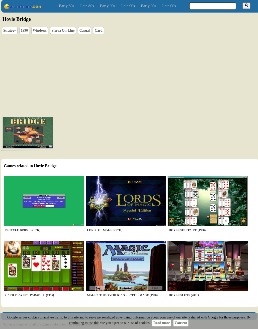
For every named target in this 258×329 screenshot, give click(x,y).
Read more (161, 323)
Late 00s (169, 6)
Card (98, 30)
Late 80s (87, 6)
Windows (40, 30)
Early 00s (148, 6)
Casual (84, 30)
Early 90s (107, 6)
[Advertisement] (123, 74)
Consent (181, 323)
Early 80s (66, 6)
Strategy (9, 30)
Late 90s (128, 6)
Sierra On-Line (63, 30)
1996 (24, 30)
